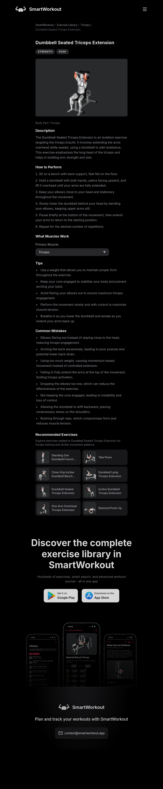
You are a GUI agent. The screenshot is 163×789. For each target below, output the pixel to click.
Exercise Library (67, 25)
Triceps (85, 25)
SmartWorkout (44, 25)
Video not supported (81, 87)
